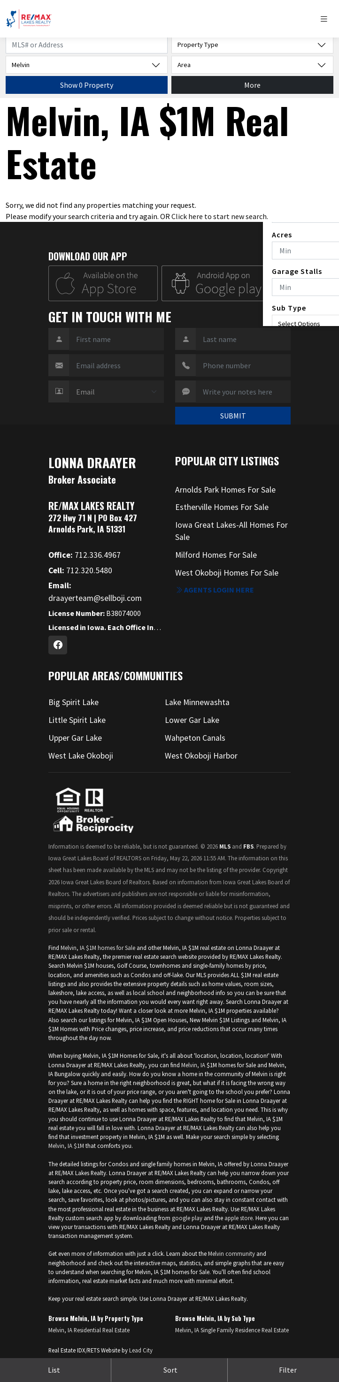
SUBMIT (233, 415)
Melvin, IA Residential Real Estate (89, 1330)
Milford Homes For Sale (216, 555)
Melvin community (231, 1253)
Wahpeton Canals (195, 738)
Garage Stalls (297, 271)
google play (187, 1218)
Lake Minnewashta (197, 702)
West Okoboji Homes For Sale (226, 573)
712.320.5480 (80, 570)
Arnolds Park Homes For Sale (225, 490)
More (252, 85)
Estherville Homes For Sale (222, 507)
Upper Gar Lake (75, 738)
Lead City (141, 1350)
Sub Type (289, 307)
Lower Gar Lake (192, 720)
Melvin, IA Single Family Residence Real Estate (232, 1330)
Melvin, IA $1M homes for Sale (98, 947)
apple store (238, 1218)
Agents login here (214, 589)
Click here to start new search (219, 216)
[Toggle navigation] (326, 19)
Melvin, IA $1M (66, 1145)
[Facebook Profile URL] (57, 645)
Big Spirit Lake (73, 702)
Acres (282, 234)
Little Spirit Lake (77, 720)
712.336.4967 (84, 555)
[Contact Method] (116, 391)
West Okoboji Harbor (201, 756)
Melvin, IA (193, 1065)
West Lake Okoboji (80, 756)
